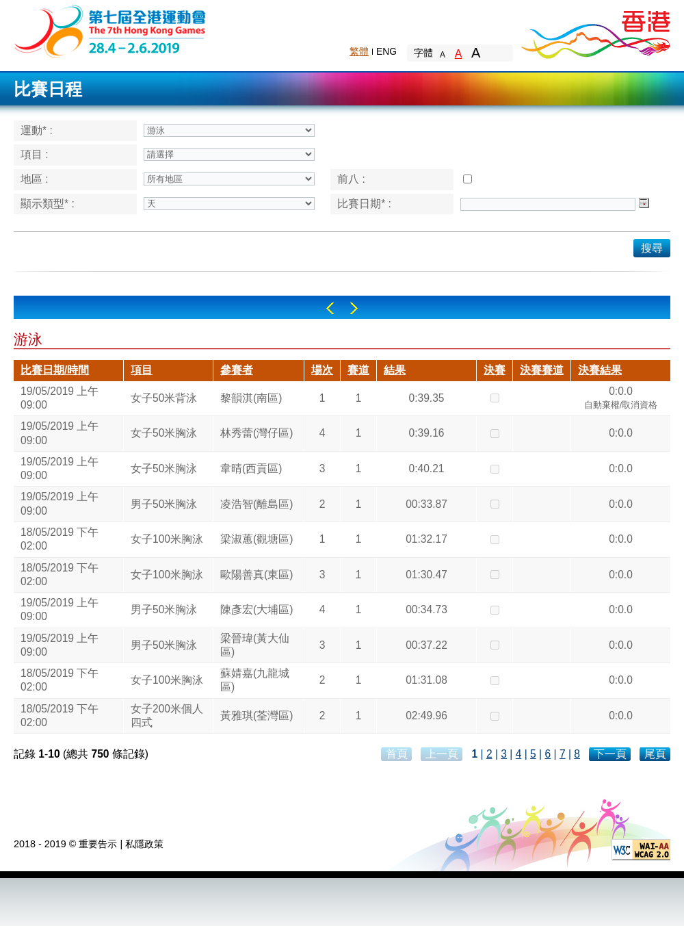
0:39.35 (426, 398)
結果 (395, 370)
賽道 (358, 370)
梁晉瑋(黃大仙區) (254, 645)
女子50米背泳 (164, 398)
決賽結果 (600, 370)
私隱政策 (144, 843)
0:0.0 (621, 399)
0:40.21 (426, 468)
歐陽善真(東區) (256, 574)
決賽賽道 (542, 370)
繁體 (359, 51)
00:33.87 (426, 504)
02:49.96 (426, 715)
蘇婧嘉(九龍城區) (254, 680)
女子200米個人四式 (167, 715)
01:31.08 (426, 680)
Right (354, 308)
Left (330, 308)
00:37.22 (426, 645)
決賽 (494, 370)
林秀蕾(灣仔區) (256, 433)
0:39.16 (426, 433)
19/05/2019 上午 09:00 (59, 398)
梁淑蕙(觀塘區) (256, 539)
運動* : (37, 130)
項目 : (35, 154)
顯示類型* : (48, 203)
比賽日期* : (364, 203)
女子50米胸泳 (164, 433)
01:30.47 (426, 574)
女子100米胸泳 (167, 539)
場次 (322, 370)
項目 (142, 370)
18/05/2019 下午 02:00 (59, 539)
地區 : (35, 179)
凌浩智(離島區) (256, 504)
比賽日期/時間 (55, 370)
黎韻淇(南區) (251, 398)
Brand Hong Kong (595, 31)
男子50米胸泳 (164, 504)
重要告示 (98, 843)
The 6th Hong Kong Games (110, 30)
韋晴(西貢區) (251, 468)
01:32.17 (426, 539)
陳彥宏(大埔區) (256, 609)
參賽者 (236, 370)
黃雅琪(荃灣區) (256, 715)
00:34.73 (426, 609)
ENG (386, 51)
